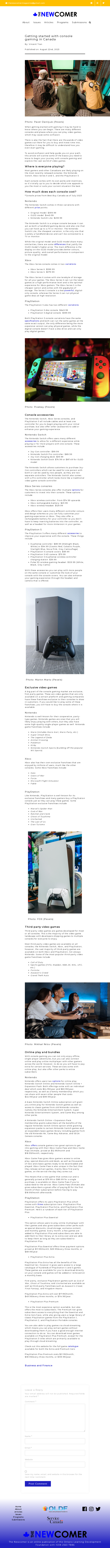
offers (34, 1145)
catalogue (73, 1346)
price (37, 208)
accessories (31, 441)
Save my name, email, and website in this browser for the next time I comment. (53, 1475)
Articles (48, 22)
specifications (32, 321)
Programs (63, 22)
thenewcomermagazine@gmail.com (25, 3)
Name (28, 1436)
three (40, 1204)
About (26, 22)
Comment (30, 1402)
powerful (69, 290)
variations (70, 264)
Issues (37, 22)
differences (60, 244)
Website (29, 1459)
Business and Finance (38, 1365)
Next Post (79, 1378)
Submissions (79, 22)
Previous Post (33, 1378)
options (76, 490)
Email (28, 1448)
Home (18, 1507)
